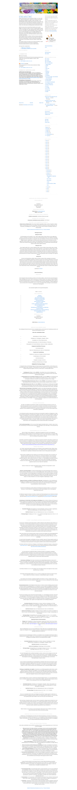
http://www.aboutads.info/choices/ (51, 495)
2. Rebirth (46, 65)
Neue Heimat (49, 178)
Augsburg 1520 (47, 114)
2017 (47, 154)
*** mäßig (46, 130)
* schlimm (46, 127)
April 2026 (46, 119)
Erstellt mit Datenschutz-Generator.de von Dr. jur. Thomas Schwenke (38, 229)
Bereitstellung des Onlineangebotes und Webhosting (39, 307)
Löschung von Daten (39, 308)
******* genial (47, 135)
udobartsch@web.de (41, 211)
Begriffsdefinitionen (40, 312)
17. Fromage (47, 87)
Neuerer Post (21, 102)
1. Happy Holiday (48, 64)
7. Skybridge (47, 72)
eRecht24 (40, 268)
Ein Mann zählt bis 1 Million (25, 16)
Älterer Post (41, 102)
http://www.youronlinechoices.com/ (31, 496)
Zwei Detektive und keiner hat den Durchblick (28, 48)
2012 (47, 162)
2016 (47, 156)
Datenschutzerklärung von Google (24, 78)
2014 (47, 159)
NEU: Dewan (47, 58)
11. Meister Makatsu (48, 79)
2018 (47, 153)
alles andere (47, 53)
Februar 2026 (47, 122)
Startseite (31, 102)
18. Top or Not (47, 88)
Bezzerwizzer (49, 180)
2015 (47, 157)
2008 (47, 168)
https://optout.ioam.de (23, 545)
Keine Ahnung (47, 111)
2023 (47, 145)
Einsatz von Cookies (39, 302)
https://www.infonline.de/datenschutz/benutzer (38, 546)
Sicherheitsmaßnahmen (40, 300)
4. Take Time (47, 68)
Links (46, 47)
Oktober (48, 173)
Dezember (48, 170)
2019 (47, 151)
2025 (47, 142)
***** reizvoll (47, 132)
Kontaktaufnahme (40, 306)
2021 (47, 148)
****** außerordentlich (48, 134)
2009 (47, 167)
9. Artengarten (47, 75)
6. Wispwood (47, 71)
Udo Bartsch (22, 63)
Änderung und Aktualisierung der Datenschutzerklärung (40, 309)
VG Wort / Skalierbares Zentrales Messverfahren (40, 303)
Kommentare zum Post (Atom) (28, 104)
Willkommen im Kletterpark (25, 47)
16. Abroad (47, 86)
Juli (47, 188)
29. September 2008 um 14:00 (25, 67)
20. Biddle (46, 91)
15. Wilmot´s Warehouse (49, 84)
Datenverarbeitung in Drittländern (39, 301)
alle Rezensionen (48, 52)
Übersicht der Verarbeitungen (39, 297)
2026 (47, 140)
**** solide (46, 131)
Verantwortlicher (39, 296)
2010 (47, 165)
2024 (47, 143)
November (48, 171)
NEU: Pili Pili (47, 60)
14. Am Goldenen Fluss (49, 83)
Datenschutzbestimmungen (34, 77)
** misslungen (47, 128)
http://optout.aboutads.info (47, 496)
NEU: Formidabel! (48, 61)
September (48, 174)
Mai (47, 191)
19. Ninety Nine (47, 90)
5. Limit (46, 69)
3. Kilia (46, 67)
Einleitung (39, 295)
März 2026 (47, 120)
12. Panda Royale (48, 80)
